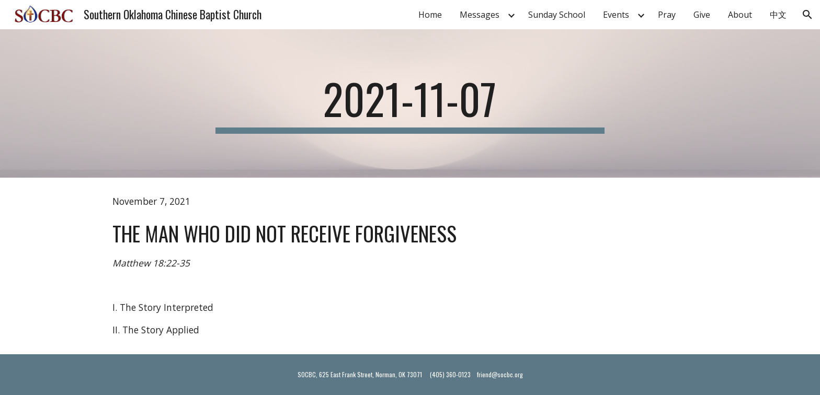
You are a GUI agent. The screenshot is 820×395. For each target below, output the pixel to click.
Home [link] (430, 14)
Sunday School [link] (556, 14)
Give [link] (701, 14)
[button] (807, 14)
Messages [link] (479, 14)
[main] (410, 103)
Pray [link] (667, 14)
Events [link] (616, 14)
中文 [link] (778, 14)
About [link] (740, 14)
